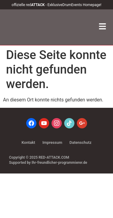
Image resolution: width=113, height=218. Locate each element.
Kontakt (28, 142)
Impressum (52, 142)
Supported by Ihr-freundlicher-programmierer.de (48, 162)
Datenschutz (81, 142)
